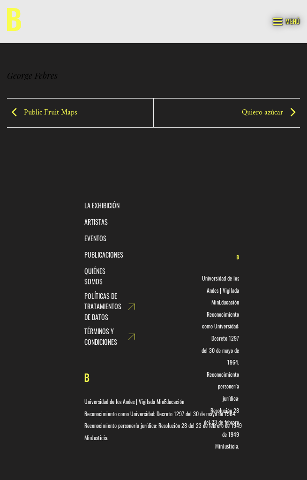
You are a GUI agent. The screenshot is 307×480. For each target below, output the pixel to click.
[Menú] (286, 21)
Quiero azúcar (271, 112)
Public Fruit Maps (42, 112)
